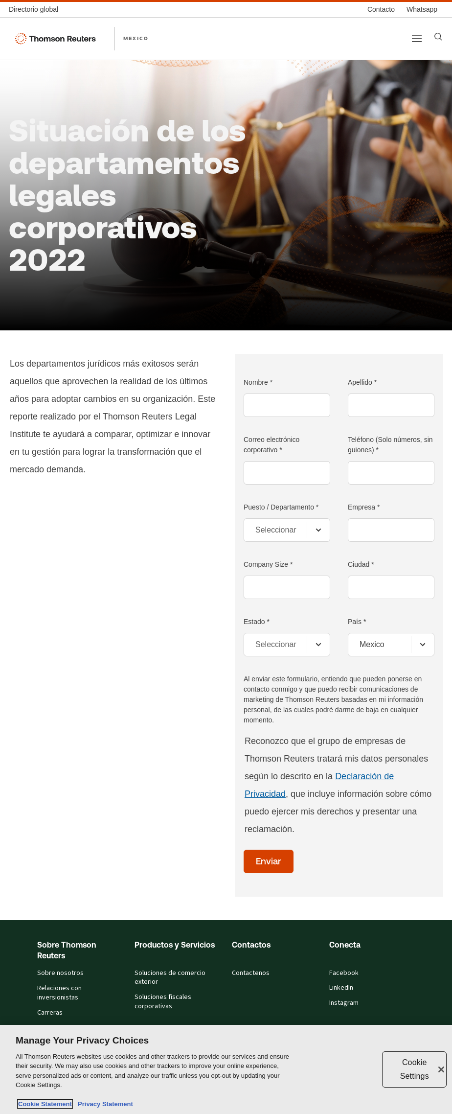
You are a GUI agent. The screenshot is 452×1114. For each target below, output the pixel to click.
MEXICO (136, 38)
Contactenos (251, 973)
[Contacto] (381, 9)
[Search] (438, 36)
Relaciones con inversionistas (59, 993)
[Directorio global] (36, 9)
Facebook (344, 973)
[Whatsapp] (422, 9)
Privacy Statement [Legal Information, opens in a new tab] (103, 1104)
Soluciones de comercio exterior (170, 978)
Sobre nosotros (60, 973)
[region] (226, 1069)
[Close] (441, 1069)
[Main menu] (417, 38)
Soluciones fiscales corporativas (163, 1002)
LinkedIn (341, 987)
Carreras (50, 1012)
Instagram (344, 1002)
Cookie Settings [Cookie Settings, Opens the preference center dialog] (414, 1069)
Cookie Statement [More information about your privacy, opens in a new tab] (45, 1104)
